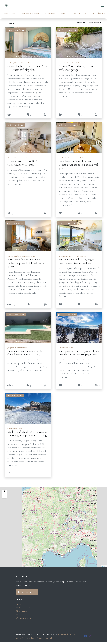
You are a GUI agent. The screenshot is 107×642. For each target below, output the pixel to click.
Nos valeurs (21, 611)
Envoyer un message (27, 591)
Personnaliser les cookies (66, 634)
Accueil (19, 604)
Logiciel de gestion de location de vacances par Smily (34, 638)
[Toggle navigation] (102, 5)
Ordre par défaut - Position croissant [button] (88, 23)
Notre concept (23, 607)
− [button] (4, 496)
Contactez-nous (23, 618)
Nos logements (23, 614)
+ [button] (4, 492)
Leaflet (103, 566)
